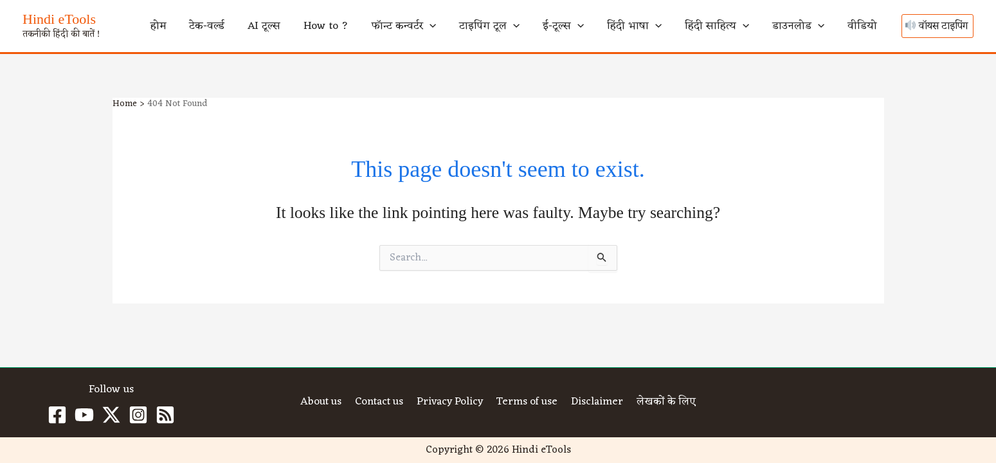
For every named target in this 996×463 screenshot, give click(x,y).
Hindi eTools (59, 19)
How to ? (426, 26)
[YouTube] (84, 414)
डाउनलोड (819, 26)
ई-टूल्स (623, 26)
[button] (517, 26)
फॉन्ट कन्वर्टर (491, 26)
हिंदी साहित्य (750, 26)
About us (322, 403)
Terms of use (527, 403)
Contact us (379, 403)
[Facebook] (57, 414)
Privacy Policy (450, 403)
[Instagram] (138, 414)
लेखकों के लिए (664, 403)
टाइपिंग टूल (563, 26)
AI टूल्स (378, 26)
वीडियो (869, 26)
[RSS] (165, 414)
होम (299, 26)
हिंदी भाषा (681, 26)
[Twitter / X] (111, 414)
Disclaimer (596, 403)
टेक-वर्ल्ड (334, 26)
